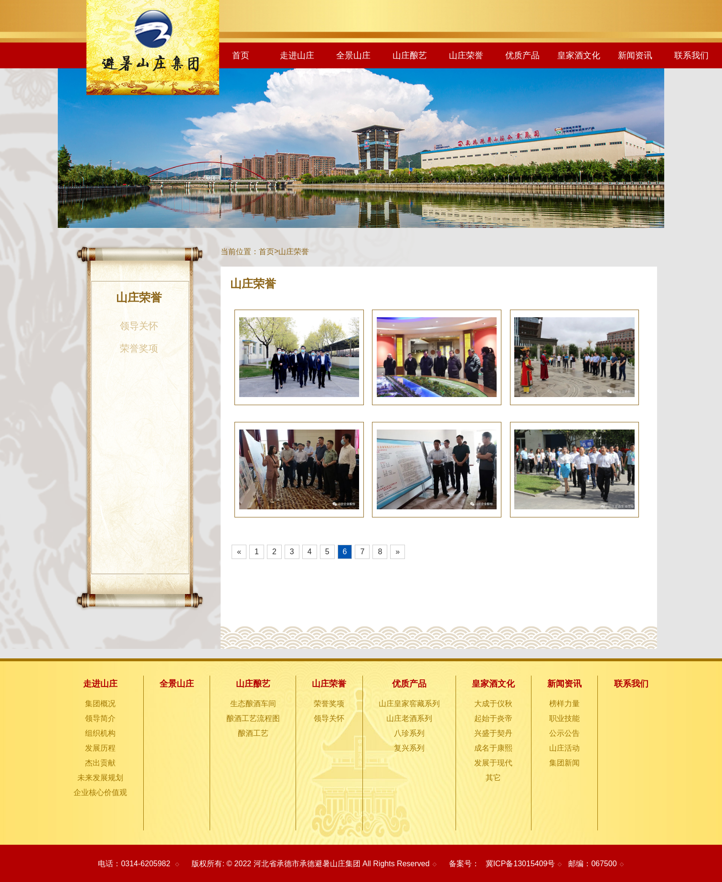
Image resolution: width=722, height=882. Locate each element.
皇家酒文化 (578, 55)
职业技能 (564, 718)
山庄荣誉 (466, 55)
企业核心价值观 (100, 792)
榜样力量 (564, 703)
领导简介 (100, 718)
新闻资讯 (635, 55)
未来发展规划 (100, 778)
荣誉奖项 (139, 348)
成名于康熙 (493, 748)
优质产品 (522, 55)
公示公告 (564, 733)
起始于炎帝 (493, 718)
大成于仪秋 (493, 703)
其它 (493, 778)
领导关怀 (139, 326)
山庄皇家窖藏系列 (409, 703)
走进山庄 (297, 55)
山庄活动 (564, 748)
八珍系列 (409, 733)
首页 (240, 55)
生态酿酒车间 (253, 703)
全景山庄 (353, 55)
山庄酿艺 (410, 55)
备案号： (464, 864)
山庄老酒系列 (409, 718)
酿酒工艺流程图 (253, 718)
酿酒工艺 (253, 733)
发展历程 (100, 748)
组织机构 (100, 733)
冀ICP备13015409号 (520, 864)
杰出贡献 (100, 763)
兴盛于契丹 (493, 733)
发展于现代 (493, 763)
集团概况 (100, 703)
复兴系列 (409, 748)
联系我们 (691, 55)
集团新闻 (564, 763)
